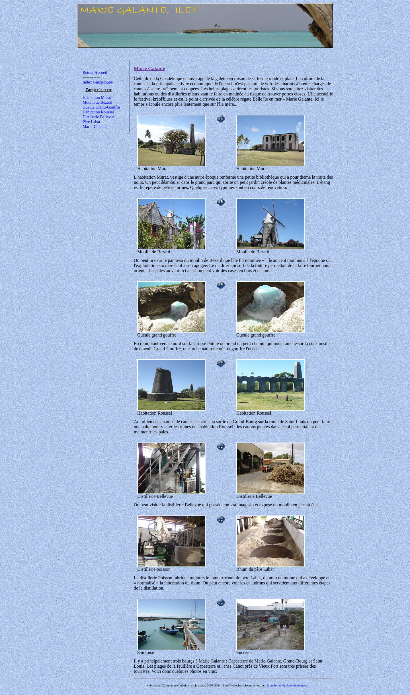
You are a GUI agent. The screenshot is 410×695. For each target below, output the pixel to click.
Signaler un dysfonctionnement (287, 685)
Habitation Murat (97, 97)
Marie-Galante (94, 126)
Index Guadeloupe (98, 82)
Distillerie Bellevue (98, 117)
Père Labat (91, 121)
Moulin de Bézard (97, 102)
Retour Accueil (95, 72)
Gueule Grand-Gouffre (101, 107)
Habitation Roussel (98, 112)
